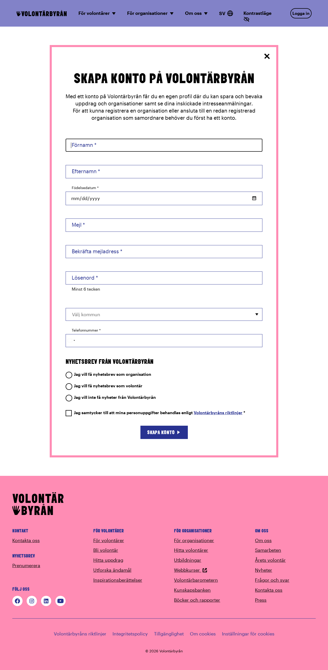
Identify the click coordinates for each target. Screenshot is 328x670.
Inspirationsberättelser (117, 580)
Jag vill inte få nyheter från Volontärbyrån (111, 397)
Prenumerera (26, 565)
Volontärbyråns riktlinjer (218, 412)
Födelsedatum (85, 187)
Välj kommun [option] (86, 314)
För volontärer (108, 540)
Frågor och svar (272, 580)
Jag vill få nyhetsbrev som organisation (108, 374)
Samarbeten (268, 550)
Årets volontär (270, 560)
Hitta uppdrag (108, 560)
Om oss (263, 540)
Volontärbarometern (196, 580)
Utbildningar (187, 560)
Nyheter (263, 570)
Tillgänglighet (169, 633)
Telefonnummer (86, 330)
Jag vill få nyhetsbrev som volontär (104, 386)
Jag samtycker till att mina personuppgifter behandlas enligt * (155, 412)
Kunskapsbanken (192, 590)
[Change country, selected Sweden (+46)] (71, 340)
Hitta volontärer (191, 550)
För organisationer (194, 540)
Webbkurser (190, 570)
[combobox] (164, 314)
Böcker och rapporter (197, 600)
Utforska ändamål (112, 570)
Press (260, 600)
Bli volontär (105, 550)
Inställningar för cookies (248, 633)
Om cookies (203, 633)
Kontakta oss (26, 540)
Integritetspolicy (130, 633)
